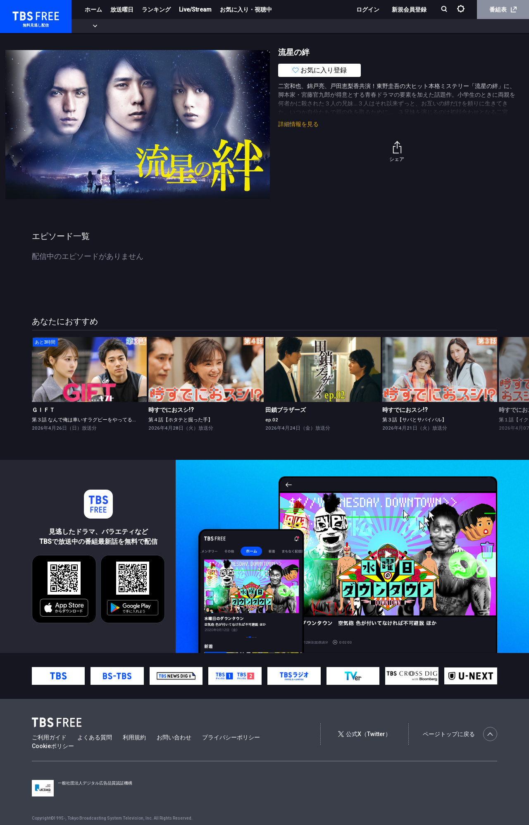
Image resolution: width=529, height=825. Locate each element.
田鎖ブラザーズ (285, 410)
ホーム (93, 9)
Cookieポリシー (53, 746)
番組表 (503, 9)
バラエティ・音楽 (206, 26)
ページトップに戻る (460, 734)
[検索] (445, 9)
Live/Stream (195, 9)
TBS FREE (21, 14)
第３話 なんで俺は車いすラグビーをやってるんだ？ (89, 420)
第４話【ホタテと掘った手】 (180, 420)
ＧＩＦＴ (43, 410)
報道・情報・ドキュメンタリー (273, 26)
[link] (89, 369)
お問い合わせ (174, 737)
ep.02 (271, 420)
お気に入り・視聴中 (246, 9)
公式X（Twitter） (364, 734)
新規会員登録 (409, 9)
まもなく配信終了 (127, 26)
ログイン (367, 9)
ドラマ (166, 26)
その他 (327, 26)
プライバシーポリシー (231, 737)
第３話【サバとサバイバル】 (414, 420)
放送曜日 (121, 9)
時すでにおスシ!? (171, 410)
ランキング (156, 9)
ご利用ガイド (49, 737)
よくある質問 (94, 737)
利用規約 (134, 737)
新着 (90, 26)
